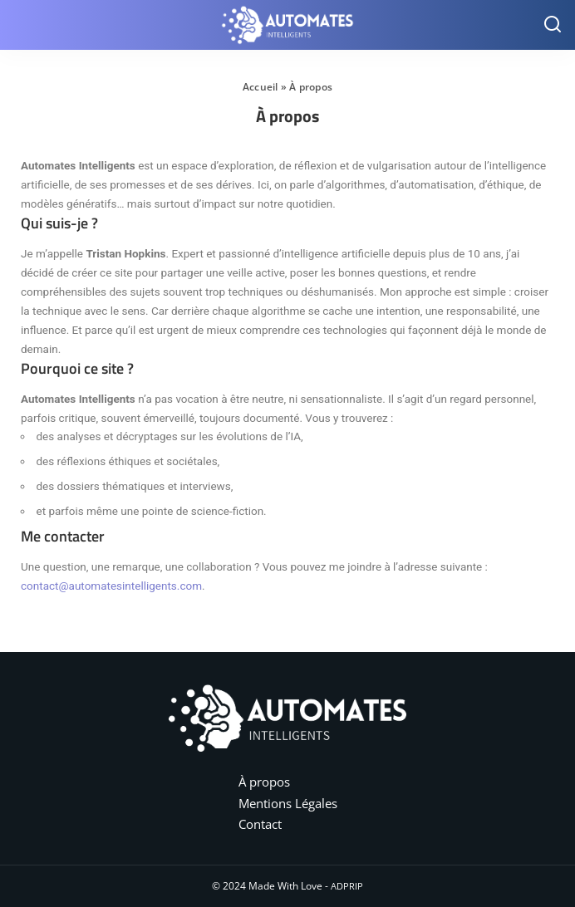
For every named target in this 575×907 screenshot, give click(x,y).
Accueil (260, 87)
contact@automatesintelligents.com (111, 585)
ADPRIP (347, 886)
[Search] (553, 25)
